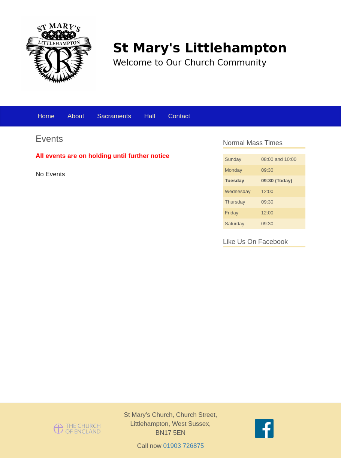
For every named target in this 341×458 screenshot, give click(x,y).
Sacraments (114, 116)
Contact (179, 116)
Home (45, 116)
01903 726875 (183, 445)
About (75, 116)
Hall (149, 116)
